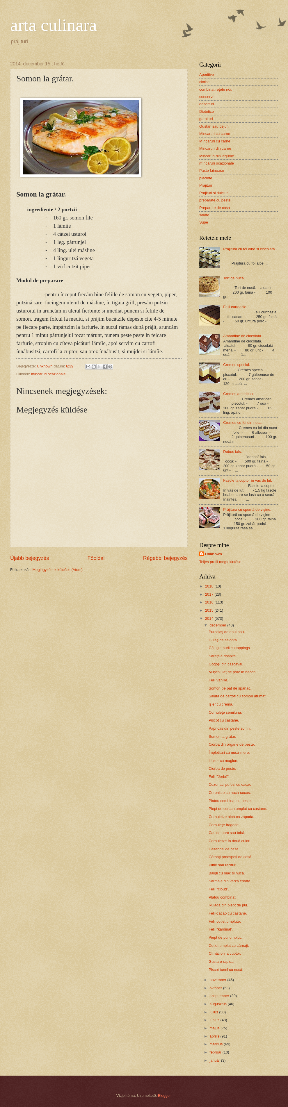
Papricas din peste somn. (230, 728)
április (214, 1036)
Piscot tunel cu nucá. (226, 969)
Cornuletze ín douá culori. (230, 841)
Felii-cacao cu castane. (228, 913)
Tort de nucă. (234, 278)
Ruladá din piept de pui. (228, 905)
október (216, 988)
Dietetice (206, 111)
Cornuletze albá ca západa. (231, 817)
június (214, 1020)
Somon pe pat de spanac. (230, 688)
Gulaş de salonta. (223, 640)
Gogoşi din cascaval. (226, 664)
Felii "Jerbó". (219, 776)
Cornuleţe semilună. (225, 712)
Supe (203, 222)
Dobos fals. (232, 451)
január (215, 1060)
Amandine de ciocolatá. (242, 336)
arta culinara (53, 25)
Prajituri (205, 185)
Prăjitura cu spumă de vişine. (247, 509)
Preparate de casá (214, 208)
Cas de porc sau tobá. (227, 833)
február (215, 1052)
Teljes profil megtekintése (220, 562)
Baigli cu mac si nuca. (227, 873)
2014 (209, 618)
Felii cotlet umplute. (225, 921)
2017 (209, 594)
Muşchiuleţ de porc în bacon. (233, 672)
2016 (209, 602)
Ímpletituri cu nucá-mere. (229, 752)
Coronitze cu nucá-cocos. (230, 792)
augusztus (218, 1004)
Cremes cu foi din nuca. (242, 422)
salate (204, 215)
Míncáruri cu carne (214, 141)
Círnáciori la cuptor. (225, 953)
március (216, 1044)
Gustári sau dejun (214, 126)
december (218, 625)
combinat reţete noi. (215, 89)
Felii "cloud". (219, 889)
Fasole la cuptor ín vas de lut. (247, 480)
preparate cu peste (214, 200)
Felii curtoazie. (235, 307)
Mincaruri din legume (216, 156)
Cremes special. (236, 365)
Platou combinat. (223, 897)
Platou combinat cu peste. (230, 801)
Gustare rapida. (221, 961)
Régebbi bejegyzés (165, 558)
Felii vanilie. (218, 680)
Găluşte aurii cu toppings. (230, 648)
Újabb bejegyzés (29, 558)
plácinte (205, 178)
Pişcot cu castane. (224, 720)
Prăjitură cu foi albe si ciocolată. (249, 249)
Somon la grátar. (222, 736)
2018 (209, 586)
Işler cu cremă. (221, 704)
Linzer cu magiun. (223, 760)
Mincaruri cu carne (214, 133)
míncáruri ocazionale (48, 374)
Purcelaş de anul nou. (227, 632)
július (214, 1012)
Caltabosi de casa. (224, 849)
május (215, 1028)
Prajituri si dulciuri (214, 193)
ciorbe (204, 82)
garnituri (206, 119)
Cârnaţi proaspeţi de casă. (230, 857)
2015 (209, 610)
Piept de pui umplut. (225, 937)
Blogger (164, 1095)
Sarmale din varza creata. (230, 881)
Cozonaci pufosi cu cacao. (230, 784)
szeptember (219, 996)
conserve (206, 96)
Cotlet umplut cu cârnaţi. (229, 945)
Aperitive (206, 74)
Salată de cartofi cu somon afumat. (237, 696)
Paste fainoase (211, 170)
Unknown (213, 554)
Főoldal (95, 558)
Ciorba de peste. (222, 768)
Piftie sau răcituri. (223, 865)
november (218, 980)
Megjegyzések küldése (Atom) (58, 569)
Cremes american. (238, 394)
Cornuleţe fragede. (224, 825)
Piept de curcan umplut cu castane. (238, 808)
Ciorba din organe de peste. (232, 744)
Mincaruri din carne (215, 148)
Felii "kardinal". (221, 929)
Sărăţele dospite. (223, 656)
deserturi (206, 104)
